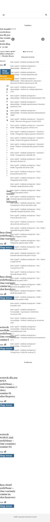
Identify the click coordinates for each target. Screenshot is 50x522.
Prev (13, 39)
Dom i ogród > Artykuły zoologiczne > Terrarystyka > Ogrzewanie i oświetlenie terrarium (24, 312)
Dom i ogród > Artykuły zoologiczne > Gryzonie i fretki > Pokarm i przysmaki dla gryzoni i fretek (27, 146)
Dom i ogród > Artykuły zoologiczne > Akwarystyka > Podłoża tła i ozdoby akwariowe (26, 89)
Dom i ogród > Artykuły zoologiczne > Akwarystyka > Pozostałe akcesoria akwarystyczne (27, 113)
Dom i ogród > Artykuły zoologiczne (24, 62)
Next (42, 39)
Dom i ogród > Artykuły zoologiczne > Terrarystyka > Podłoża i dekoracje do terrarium (27, 320)
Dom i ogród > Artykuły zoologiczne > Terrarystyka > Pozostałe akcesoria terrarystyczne (27, 337)
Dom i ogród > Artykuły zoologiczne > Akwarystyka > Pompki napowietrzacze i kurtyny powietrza (27, 104)
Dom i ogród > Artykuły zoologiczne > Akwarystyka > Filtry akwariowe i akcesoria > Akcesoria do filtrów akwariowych (26, 81)
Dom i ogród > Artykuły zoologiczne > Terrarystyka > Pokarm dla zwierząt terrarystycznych (23, 329)
